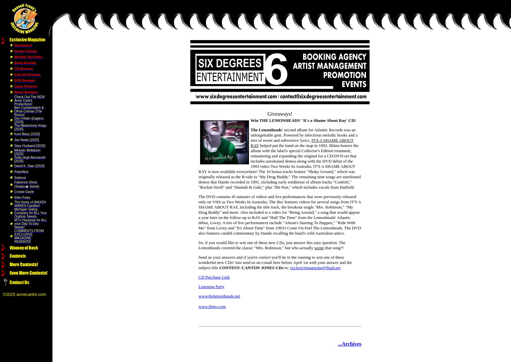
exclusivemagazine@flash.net (315, 267)
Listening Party (211, 286)
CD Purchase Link (214, 277)
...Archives (349, 344)
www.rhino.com (212, 306)
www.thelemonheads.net (219, 296)
